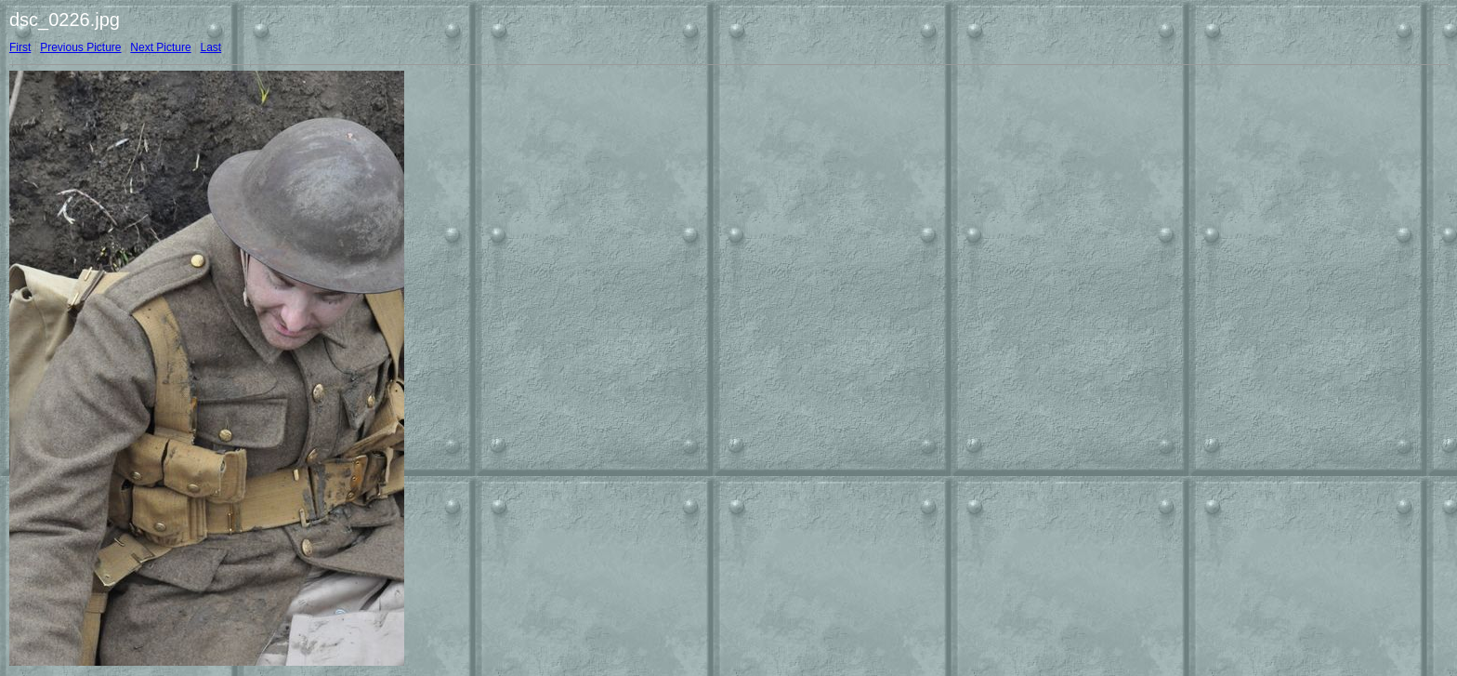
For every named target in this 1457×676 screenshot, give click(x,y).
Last (210, 47)
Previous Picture (80, 47)
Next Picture (160, 47)
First (20, 47)
